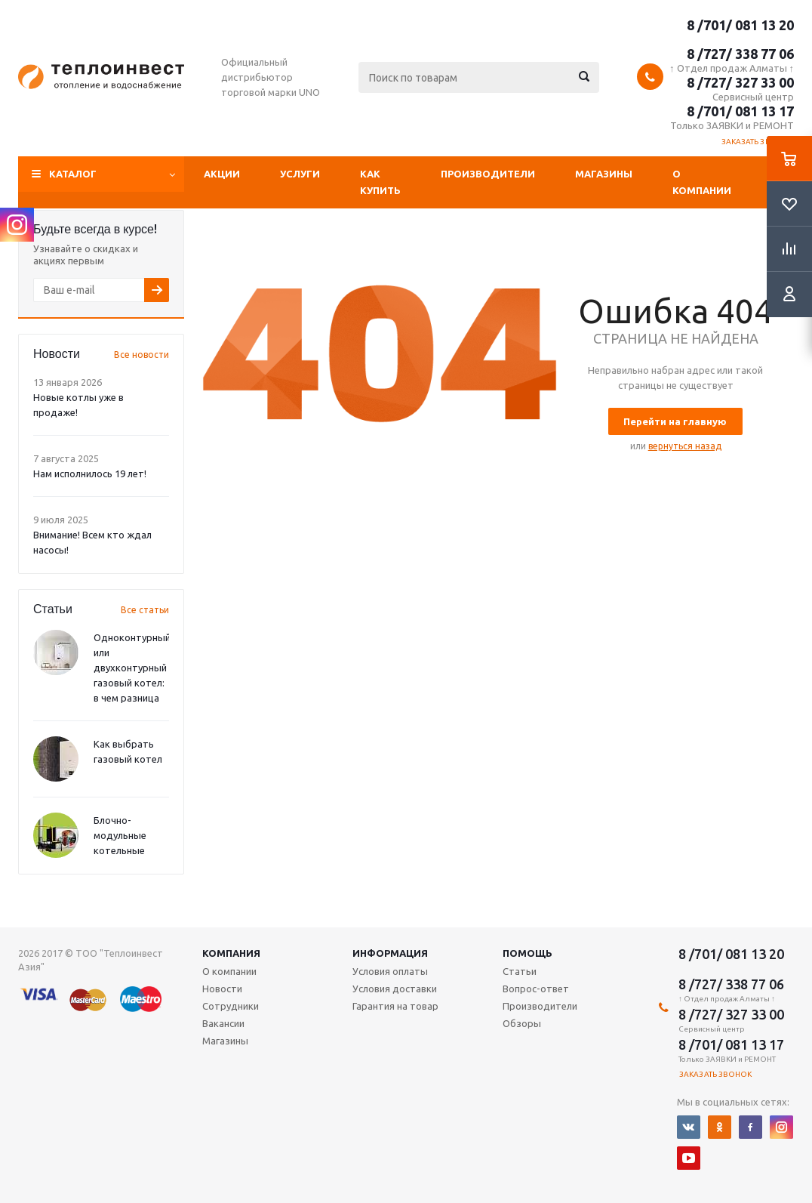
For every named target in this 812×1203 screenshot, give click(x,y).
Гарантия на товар (395, 1006)
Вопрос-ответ (536, 988)
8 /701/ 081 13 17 (740, 111)
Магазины (603, 173)
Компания (231, 953)
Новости (222, 988)
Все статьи (145, 610)
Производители (488, 173)
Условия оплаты (390, 971)
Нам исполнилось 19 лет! (89, 473)
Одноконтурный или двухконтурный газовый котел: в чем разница (132, 667)
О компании (701, 182)
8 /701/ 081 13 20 (740, 25)
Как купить (380, 182)
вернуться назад (684, 446)
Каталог (73, 173)
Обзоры (522, 1023)
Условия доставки (394, 988)
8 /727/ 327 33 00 (740, 82)
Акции (222, 173)
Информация (390, 953)
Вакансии (223, 1023)
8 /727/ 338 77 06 (740, 53)
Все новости (141, 354)
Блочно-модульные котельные (120, 835)
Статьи (520, 971)
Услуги (300, 173)
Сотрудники (230, 1006)
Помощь (527, 953)
